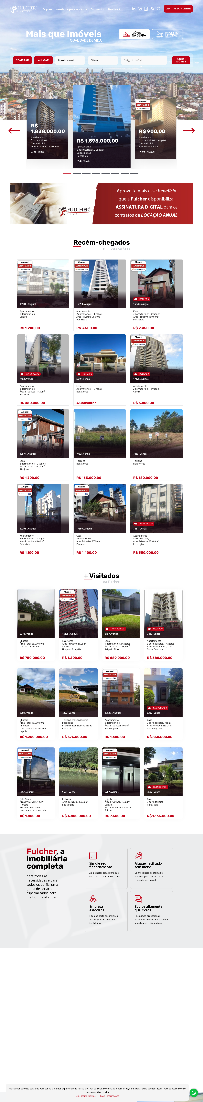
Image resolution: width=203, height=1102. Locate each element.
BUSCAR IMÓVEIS (181, 60)
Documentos (97, 9)
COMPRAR (22, 60)
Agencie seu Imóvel (77, 9)
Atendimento (114, 9)
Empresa (47, 9)
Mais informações (109, 1095)
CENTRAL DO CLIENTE (178, 8)
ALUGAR (43, 60)
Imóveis (60, 9)
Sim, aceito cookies (86, 1095)
